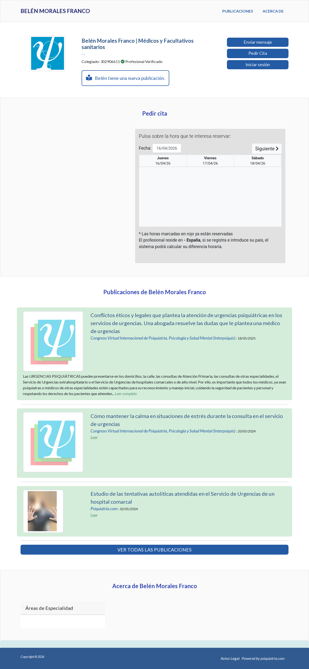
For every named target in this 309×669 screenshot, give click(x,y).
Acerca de (273, 11)
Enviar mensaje (258, 42)
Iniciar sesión (258, 64)
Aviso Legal (230, 658)
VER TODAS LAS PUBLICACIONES (154, 549)
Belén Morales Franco (62, 11)
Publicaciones (237, 11)
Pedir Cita (257, 53)
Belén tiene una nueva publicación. (125, 78)
